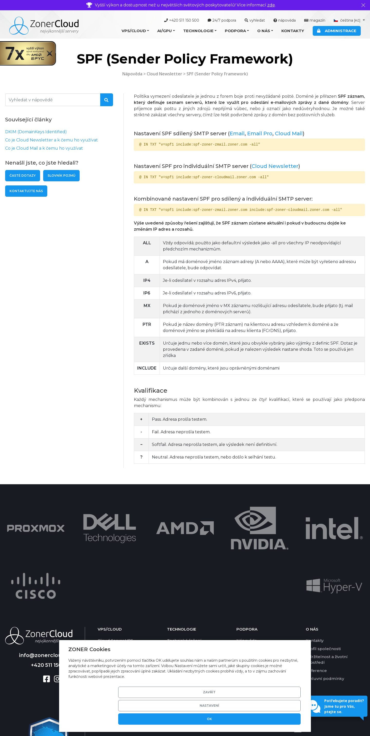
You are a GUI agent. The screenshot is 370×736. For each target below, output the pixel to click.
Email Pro (259, 133)
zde (271, 5)
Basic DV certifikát (185, 595)
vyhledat (255, 20)
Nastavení (243, 719)
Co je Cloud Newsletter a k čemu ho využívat (51, 140)
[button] (135, 31)
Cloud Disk (109, 603)
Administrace (336, 30)
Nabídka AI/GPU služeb (121, 626)
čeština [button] (348, 20)
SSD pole (176, 603)
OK (282, 719)
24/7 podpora (222, 20)
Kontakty (292, 30)
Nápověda (132, 74)
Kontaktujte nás (26, 191)
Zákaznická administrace (192, 587)
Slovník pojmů (61, 175)
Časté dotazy (23, 175)
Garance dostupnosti (257, 595)
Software (176, 571)
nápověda (284, 20)
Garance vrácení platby (259, 603)
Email (237, 133)
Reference (316, 585)
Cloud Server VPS (115, 555)
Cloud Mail (289, 133)
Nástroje (244, 563)
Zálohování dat (182, 611)
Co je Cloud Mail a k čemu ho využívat (44, 148)
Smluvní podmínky (325, 593)
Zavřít (204, 719)
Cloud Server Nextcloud (122, 579)
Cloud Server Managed (121, 563)
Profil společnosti (323, 563)
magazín (314, 20)
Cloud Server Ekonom (120, 571)
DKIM (172, 619)
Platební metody (253, 579)
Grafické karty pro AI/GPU (192, 579)
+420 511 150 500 (181, 20)
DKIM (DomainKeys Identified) (36, 131)
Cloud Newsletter (164, 74)
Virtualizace (179, 563)
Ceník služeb (249, 587)
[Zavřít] (363, 5)
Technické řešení (184, 555)
